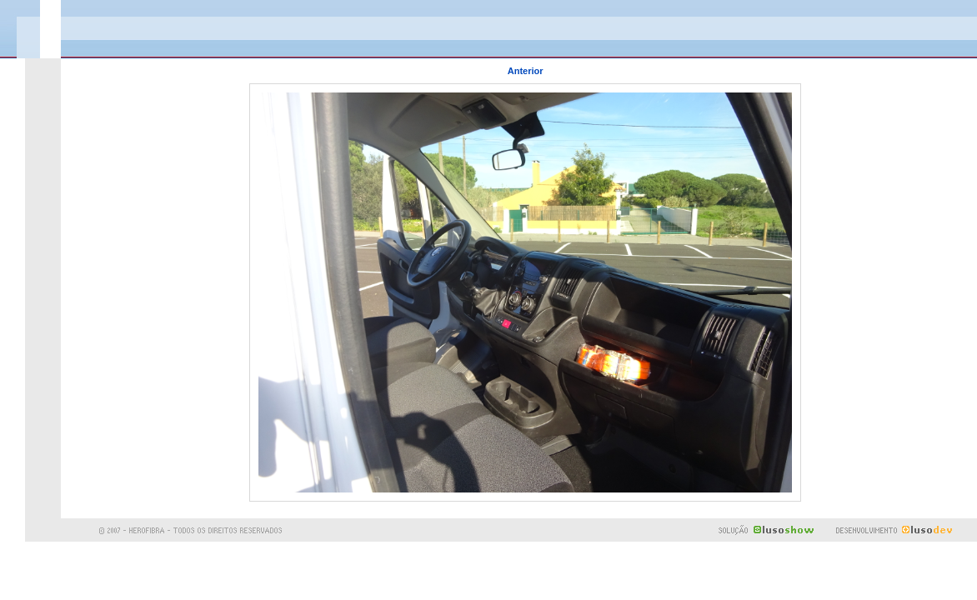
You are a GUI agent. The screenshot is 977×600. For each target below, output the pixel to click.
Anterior (526, 71)
